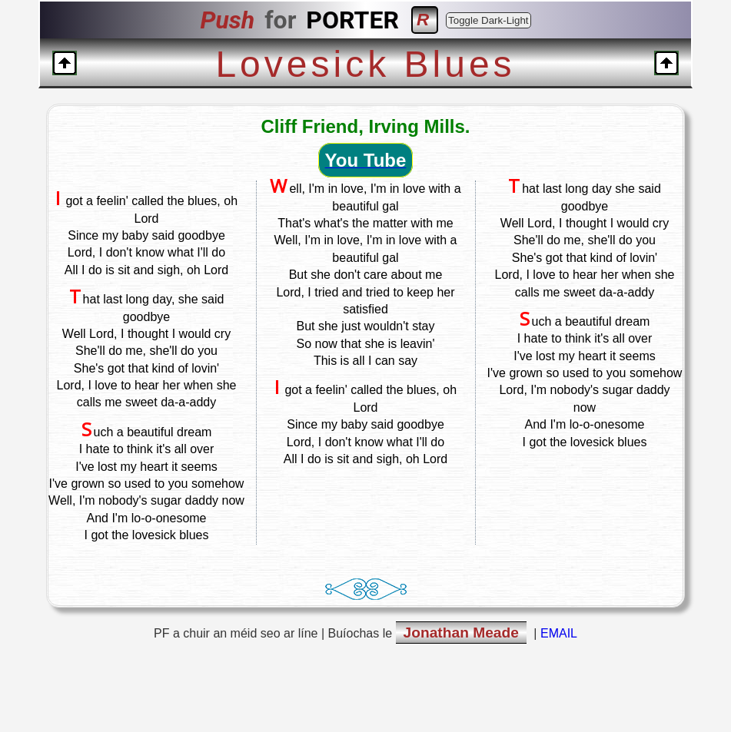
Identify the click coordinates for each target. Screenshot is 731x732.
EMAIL (558, 633)
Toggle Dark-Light (488, 20)
